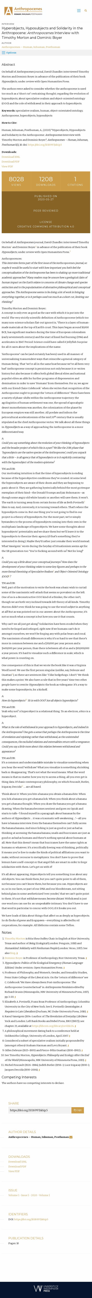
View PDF (7, 166)
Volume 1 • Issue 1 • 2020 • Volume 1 (29, 1195)
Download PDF (11, 161)
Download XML (11, 156)
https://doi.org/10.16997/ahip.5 (45, 144)
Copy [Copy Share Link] (78, 1110)
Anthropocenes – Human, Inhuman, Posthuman (31, 47)
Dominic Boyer (14, 958)
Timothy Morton (15, 938)
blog (12, 953)
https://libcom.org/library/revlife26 (53, 1026)
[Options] (3, 52)
